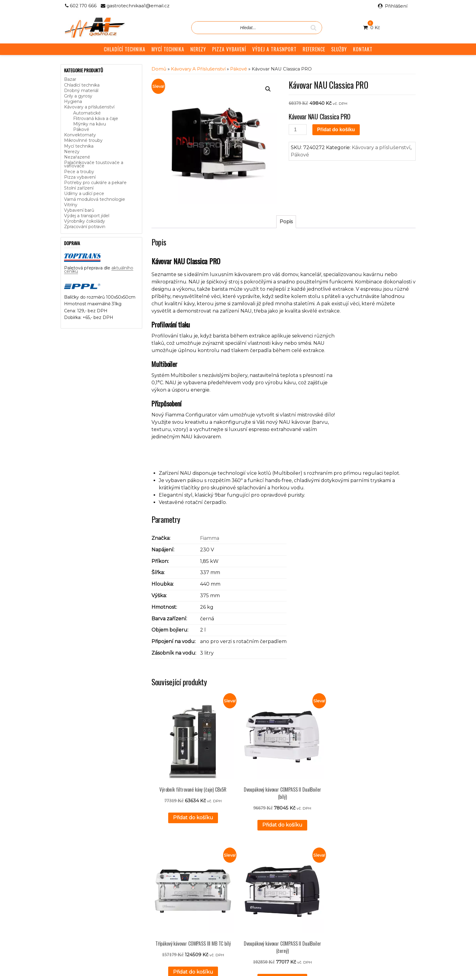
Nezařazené (77, 157)
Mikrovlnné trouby (83, 140)
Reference (193, 878)
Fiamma (209, 538)
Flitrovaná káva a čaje (95, 118)
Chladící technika (82, 85)
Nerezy (72, 151)
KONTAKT (362, 49)
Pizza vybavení (80, 177)
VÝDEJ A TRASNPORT (274, 49)
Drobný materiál (81, 90)
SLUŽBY (339, 49)
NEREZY (198, 49)
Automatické (87, 113)
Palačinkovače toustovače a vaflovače (93, 164)
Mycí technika (78, 146)
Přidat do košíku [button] (181, 800)
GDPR (188, 892)
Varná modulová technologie (94, 199)
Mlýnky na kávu (89, 124)
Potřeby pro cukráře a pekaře (95, 182)
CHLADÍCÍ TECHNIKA (124, 49)
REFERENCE (314, 49)
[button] (268, 89)
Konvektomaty (80, 135)
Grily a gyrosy (78, 96)
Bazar (70, 79)
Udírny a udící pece (84, 193)
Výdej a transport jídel (86, 215)
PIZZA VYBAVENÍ (229, 49)
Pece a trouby (79, 171)
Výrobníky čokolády (84, 221)
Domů (158, 69)
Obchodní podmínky (203, 885)
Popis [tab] (286, 221)
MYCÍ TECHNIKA (167, 49)
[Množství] (297, 129)
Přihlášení (396, 6)
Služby (188, 872)
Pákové (81, 129)
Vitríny (70, 204)
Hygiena (73, 101)
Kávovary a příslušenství (89, 107)
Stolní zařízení (78, 188)
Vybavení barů (79, 210)
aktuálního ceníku (126, 890)
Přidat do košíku (336, 129)
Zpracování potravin (84, 226)
